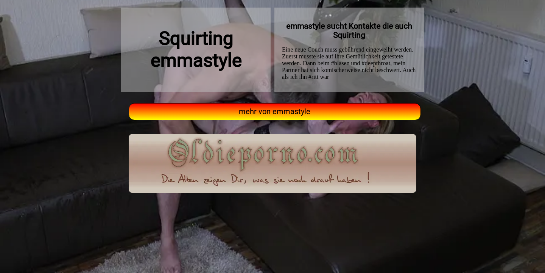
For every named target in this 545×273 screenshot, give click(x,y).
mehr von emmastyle (274, 111)
